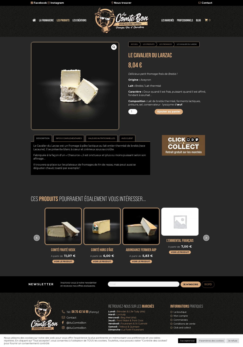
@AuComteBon (76, 322)
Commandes (181, 320)
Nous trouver (122, 2)
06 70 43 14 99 (80, 312)
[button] (114, 47)
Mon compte (181, 315)
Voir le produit (63, 261)
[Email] (143, 284)
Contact (207, 2)
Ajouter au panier (168, 111)
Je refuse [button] (232, 340)
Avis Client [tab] (127, 138)
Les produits (148, 44)
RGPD (208, 284)
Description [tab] (42, 138)
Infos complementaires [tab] (69, 138)
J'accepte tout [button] (187, 340)
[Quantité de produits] (132, 111)
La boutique (180, 312)
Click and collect (182, 327)
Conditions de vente (184, 323)
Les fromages (165, 44)
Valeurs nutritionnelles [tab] (101, 138)
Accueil (134, 44)
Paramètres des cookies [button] (211, 340)
